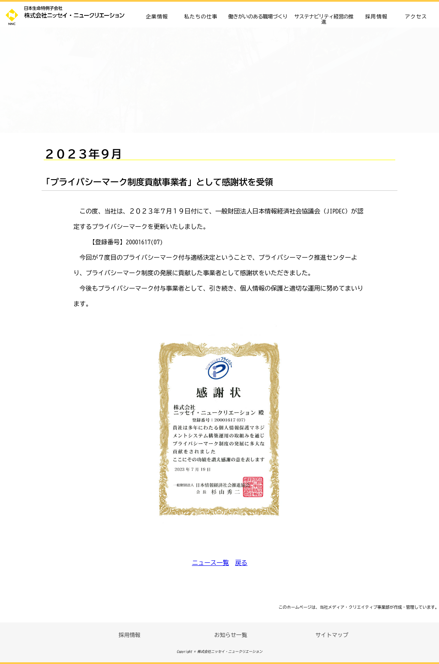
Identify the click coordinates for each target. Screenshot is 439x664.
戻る (241, 562)
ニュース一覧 (210, 562)
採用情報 (376, 16)
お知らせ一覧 (230, 635)
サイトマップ (332, 635)
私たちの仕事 (200, 16)
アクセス (416, 16)
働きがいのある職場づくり (258, 16)
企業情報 (157, 16)
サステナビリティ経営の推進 (323, 19)
